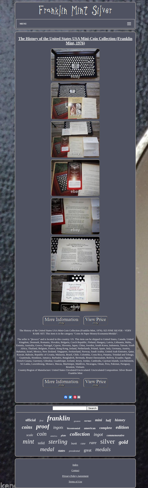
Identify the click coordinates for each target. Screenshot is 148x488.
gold (123, 442)
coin (42, 434)
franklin (58, 418)
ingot (98, 434)
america (53, 436)
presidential (74, 451)
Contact (75, 470)
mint (28, 441)
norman (87, 421)
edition (122, 427)
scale (29, 435)
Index (75, 464)
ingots (58, 427)
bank (74, 443)
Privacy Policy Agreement (75, 475)
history (120, 420)
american (90, 428)
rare (92, 442)
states (61, 450)
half (108, 420)
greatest (77, 421)
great (88, 450)
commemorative (115, 435)
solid (41, 443)
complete (105, 428)
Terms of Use (75, 481)
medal (47, 449)
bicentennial (73, 428)
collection (80, 434)
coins (27, 427)
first (41, 420)
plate (63, 435)
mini (98, 420)
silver (107, 441)
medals (103, 449)
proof (42, 426)
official (30, 420)
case (83, 443)
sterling (58, 441)
